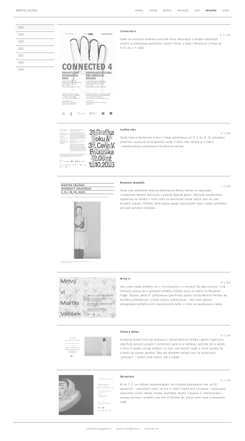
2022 (21, 48)
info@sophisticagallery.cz (98, 429)
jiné (197, 10)
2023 (21, 41)
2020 (21, 62)
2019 (21, 69)
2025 (21, 27)
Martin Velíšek (26, 10)
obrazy (139, 10)
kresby (153, 10)
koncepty (183, 10)
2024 (21, 34)
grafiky (167, 10)
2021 (21, 55)
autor (225, 10)
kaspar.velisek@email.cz (128, 429)
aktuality (211, 10)
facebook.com (152, 429)
